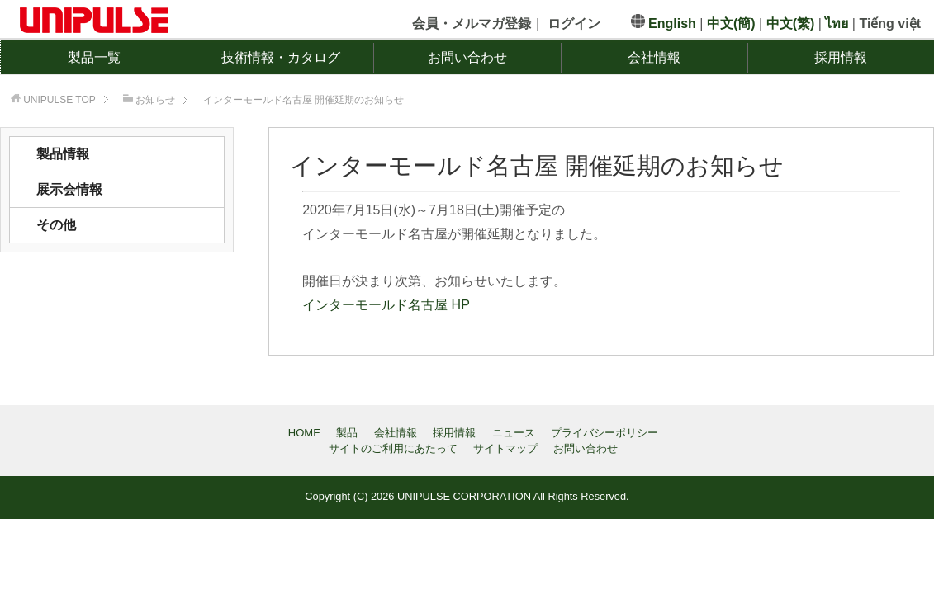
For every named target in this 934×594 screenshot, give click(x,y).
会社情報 (654, 57)
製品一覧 (94, 57)
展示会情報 (69, 189)
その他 (56, 225)
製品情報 (62, 154)
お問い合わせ (467, 57)
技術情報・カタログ (280, 57)
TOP (59, 100)
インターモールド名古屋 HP (386, 305)
